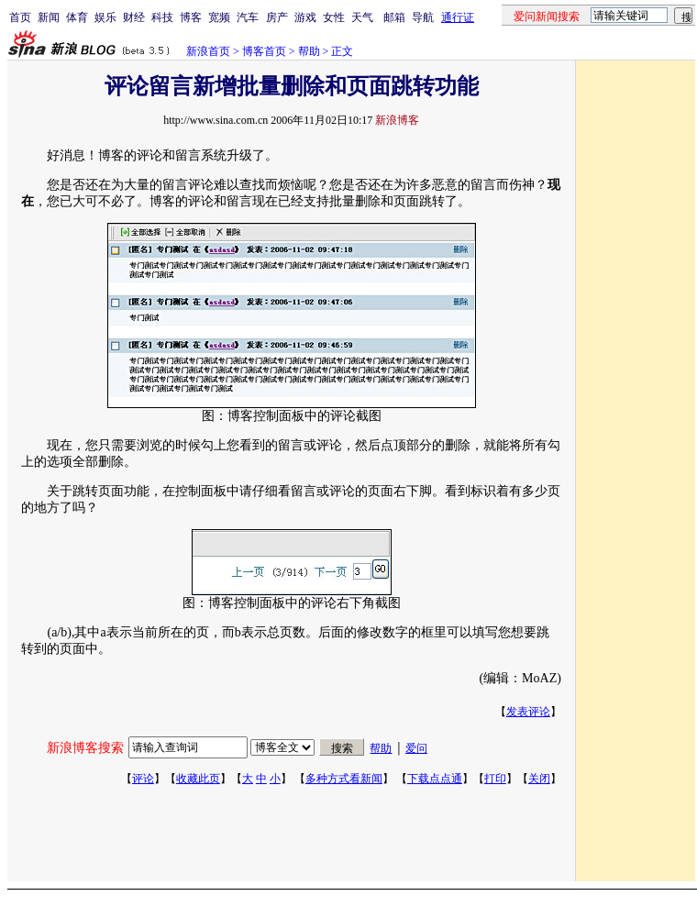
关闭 (539, 778)
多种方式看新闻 (343, 778)
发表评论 (528, 711)
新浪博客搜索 (85, 748)
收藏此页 (198, 778)
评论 (143, 778)
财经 (134, 17)
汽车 (248, 17)
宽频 (219, 17)
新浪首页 (208, 51)
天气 (362, 17)
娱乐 (105, 17)
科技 (162, 17)
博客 (191, 17)
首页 (20, 17)
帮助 (309, 51)
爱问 (416, 748)
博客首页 (264, 51)
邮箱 (394, 17)
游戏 (305, 17)
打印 (495, 778)
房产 (277, 17)
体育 (77, 17)
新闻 (49, 17)
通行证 (457, 17)
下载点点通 (434, 778)
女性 (334, 17)
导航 (423, 17)
